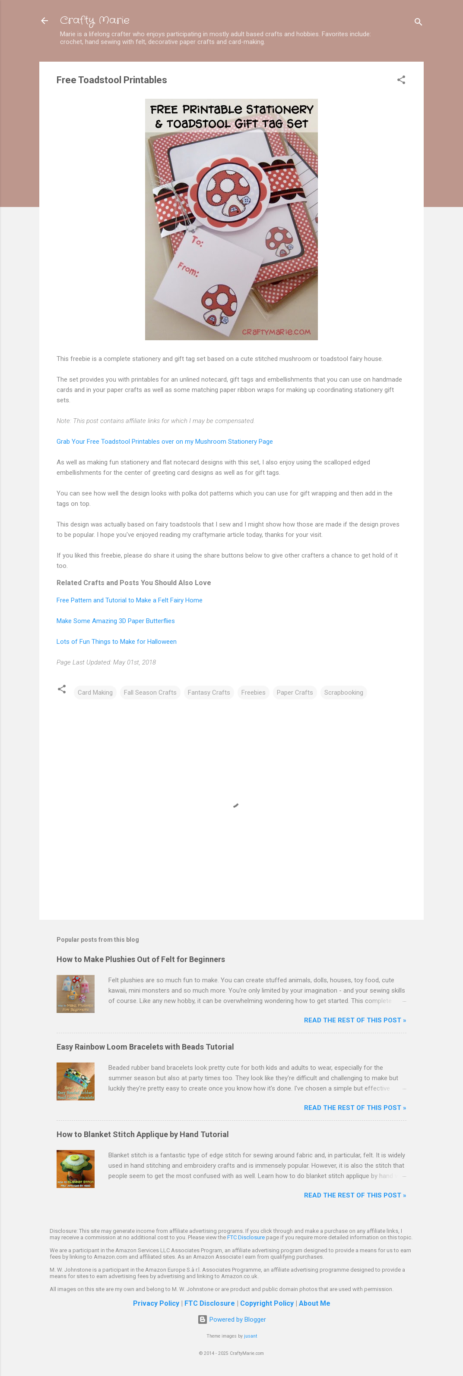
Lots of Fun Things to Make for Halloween (117, 642)
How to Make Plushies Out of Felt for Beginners (141, 959)
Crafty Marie (95, 20)
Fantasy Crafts (209, 692)
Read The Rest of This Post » (355, 1020)
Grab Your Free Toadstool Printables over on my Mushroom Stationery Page (165, 441)
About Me (314, 1303)
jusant (250, 1336)
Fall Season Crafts (150, 692)
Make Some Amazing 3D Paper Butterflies (116, 621)
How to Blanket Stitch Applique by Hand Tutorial (143, 1134)
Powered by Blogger (231, 1319)
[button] (401, 81)
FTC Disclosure (246, 1237)
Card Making (95, 692)
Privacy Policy (156, 1303)
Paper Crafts (295, 692)
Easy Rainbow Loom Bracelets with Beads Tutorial (145, 1046)
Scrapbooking (343, 692)
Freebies (253, 692)
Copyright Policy (267, 1303)
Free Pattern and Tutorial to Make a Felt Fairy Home (130, 600)
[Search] (418, 23)
